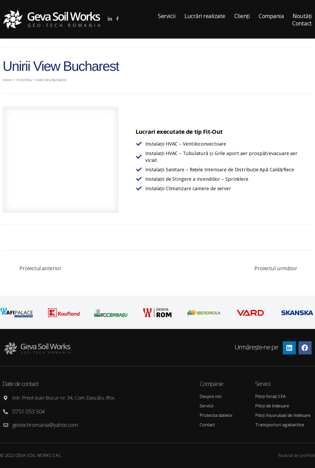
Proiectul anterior (40, 268)
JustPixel (307, 455)
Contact (207, 425)
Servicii (166, 16)
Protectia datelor (216, 415)
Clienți (242, 16)
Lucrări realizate (204, 16)
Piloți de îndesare (272, 406)
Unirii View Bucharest (52, 80)
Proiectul (275, 268)
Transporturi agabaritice (279, 425)
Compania (271, 16)
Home (7, 80)
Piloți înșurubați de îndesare (283, 415)
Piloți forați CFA (270, 396)
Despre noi (210, 396)
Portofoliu (25, 80)
